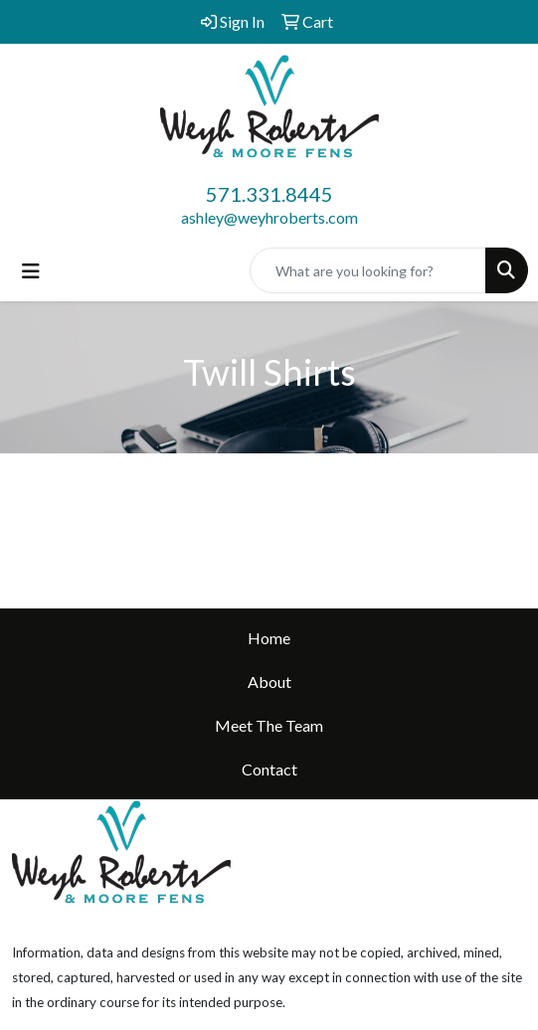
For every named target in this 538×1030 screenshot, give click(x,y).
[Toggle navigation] (31, 271)
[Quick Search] (368, 270)
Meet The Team (269, 725)
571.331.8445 (269, 194)
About (269, 681)
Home (269, 637)
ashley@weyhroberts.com (269, 217)
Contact (269, 769)
